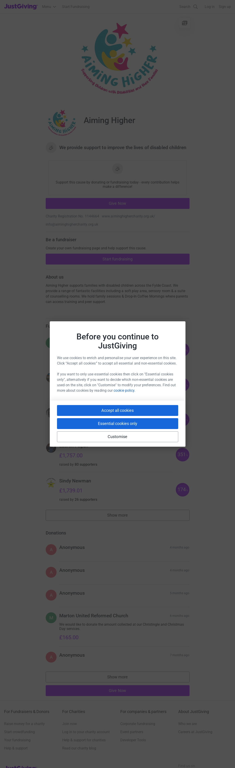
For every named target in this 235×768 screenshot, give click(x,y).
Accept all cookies (117, 410)
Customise (117, 436)
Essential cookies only (117, 423)
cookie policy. (124, 390)
